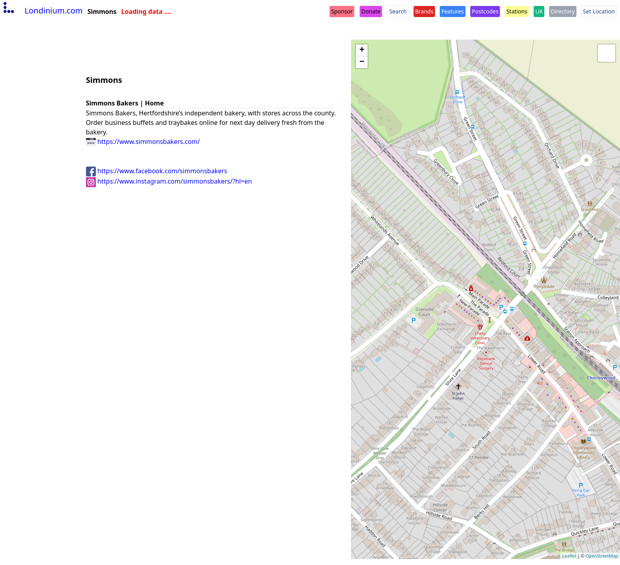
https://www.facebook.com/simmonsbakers (156, 171)
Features (452, 11)
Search (397, 11)
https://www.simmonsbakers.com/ (143, 141)
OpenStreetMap (602, 556)
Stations (516, 11)
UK (539, 11)
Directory (562, 11)
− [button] (361, 62)
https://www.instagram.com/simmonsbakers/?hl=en (169, 181)
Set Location (599, 11)
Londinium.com (42, 10)
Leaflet (569, 556)
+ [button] (361, 50)
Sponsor (342, 11)
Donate (370, 11)
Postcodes (485, 11)
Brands (424, 11)
